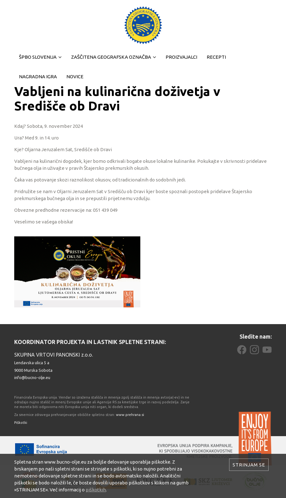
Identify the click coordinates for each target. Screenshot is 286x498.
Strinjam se (249, 464)
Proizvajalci (181, 57)
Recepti (216, 57)
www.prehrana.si (130, 415)
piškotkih (96, 489)
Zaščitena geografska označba (111, 57)
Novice (74, 76)
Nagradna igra (38, 76)
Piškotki (20, 422)
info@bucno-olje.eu (32, 377)
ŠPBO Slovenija (38, 57)
